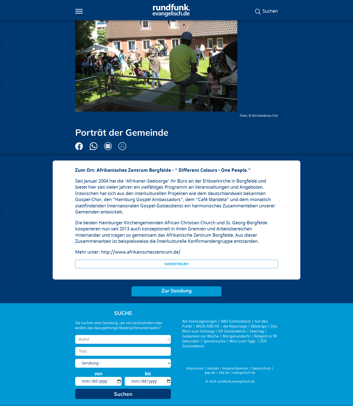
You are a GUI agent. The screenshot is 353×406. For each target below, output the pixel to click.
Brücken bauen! (176, 291)
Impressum (195, 368)
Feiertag (257, 331)
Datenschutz (261, 368)
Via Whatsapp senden (93, 146)
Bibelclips (259, 326)
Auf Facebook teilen (79, 146)
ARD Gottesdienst (236, 321)
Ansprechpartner (235, 368)
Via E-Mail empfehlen (108, 146)
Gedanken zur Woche (200, 336)
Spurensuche (214, 341)
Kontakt (213, 368)
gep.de (210, 372)
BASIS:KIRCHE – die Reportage (221, 326)
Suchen (270, 11)
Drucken (122, 146)
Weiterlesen (177, 264)
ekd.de (224, 372)
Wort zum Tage (242, 341)
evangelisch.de (244, 372)
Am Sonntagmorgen (199, 321)
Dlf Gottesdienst (232, 331)
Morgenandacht (236, 336)
